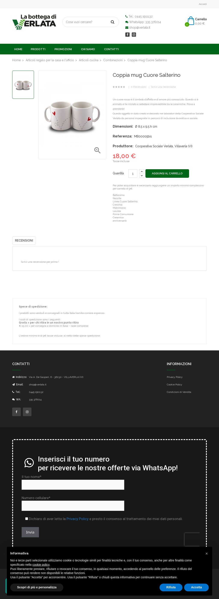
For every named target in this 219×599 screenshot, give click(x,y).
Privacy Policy (175, 377)
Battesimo (118, 195)
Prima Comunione (123, 214)
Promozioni (63, 49)
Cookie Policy (174, 384)
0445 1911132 (144, 16)
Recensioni (24, 240)
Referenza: (122, 136)
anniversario (120, 220)
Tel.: (16, 392)
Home (18, 49)
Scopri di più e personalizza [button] (36, 587)
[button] (206, 553)
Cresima (117, 204)
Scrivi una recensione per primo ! (40, 261)
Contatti (111, 49)
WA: (16, 399)
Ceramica (118, 217)
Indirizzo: (19, 377)
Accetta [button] (196, 587)
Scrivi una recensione (163, 86)
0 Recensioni (138, 86)
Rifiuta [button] (171, 587)
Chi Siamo (88, 49)
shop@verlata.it (139, 27)
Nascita (117, 198)
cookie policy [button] (41, 564)
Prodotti (38, 49)
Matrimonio (119, 207)
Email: (17, 384)
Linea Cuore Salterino (125, 201)
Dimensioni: (123, 126)
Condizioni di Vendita (179, 392)
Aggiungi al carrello (167, 173)
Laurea (117, 211)
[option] (23, 85)
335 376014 (153, 22)
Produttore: (123, 146)
